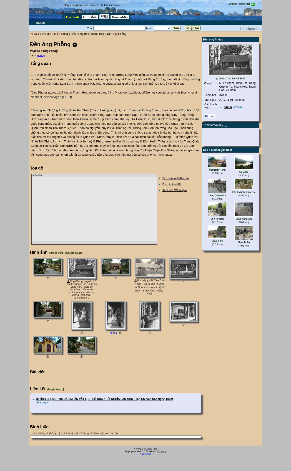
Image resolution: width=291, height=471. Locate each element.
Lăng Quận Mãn (217, 195)
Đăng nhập (120, 17)
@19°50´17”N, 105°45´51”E (230, 78)
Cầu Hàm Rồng (217, 170)
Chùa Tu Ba (244, 242)
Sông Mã (243, 172)
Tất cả (33, 33)
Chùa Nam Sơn (244, 219)
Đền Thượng (217, 219)
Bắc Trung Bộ (79, 33)
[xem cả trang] (56, 253)
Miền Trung (61, 33)
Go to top (161, 451)
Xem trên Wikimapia (174, 190)
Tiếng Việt (244, 4)
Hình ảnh (90, 17)
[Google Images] (74, 253)
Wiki (104, 16)
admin (223, 94)
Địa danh (72, 17)
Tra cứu (40, 22)
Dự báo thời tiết (171, 184)
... (226, 125)
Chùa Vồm (217, 241)
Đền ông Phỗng (116, 33)
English (232, 4)
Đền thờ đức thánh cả (243, 192)
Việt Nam (45, 33)
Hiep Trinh (152, 449)
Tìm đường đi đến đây (175, 178)
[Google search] (55, 389)
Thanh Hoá (97, 33)
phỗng (41, 55)
